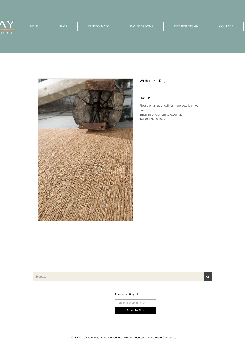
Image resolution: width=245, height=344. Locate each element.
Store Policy (177, 307)
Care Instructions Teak (184, 314)
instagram (87, 300)
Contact (47, 307)
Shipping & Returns (182, 300)
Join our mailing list (126, 294)
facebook (87, 294)
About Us (49, 300)
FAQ (172, 293)
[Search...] (115, 276)
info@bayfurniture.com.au (165, 114)
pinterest (86, 307)
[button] (186, 26)
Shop (46, 294)
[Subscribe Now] (135, 310)
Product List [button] (50, 314)
